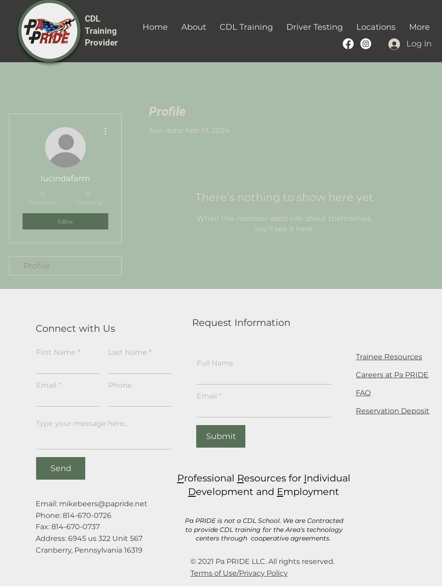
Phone (120, 385)
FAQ (363, 393)
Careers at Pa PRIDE (392, 375)
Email (46, 385)
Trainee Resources (389, 357)
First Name (56, 352)
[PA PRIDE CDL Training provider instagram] (365, 43)
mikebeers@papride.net (103, 503)
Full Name (215, 363)
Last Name (127, 352)
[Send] (60, 468)
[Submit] (220, 436)
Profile (36, 266)
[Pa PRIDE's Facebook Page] (348, 43)
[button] (246, 27)
